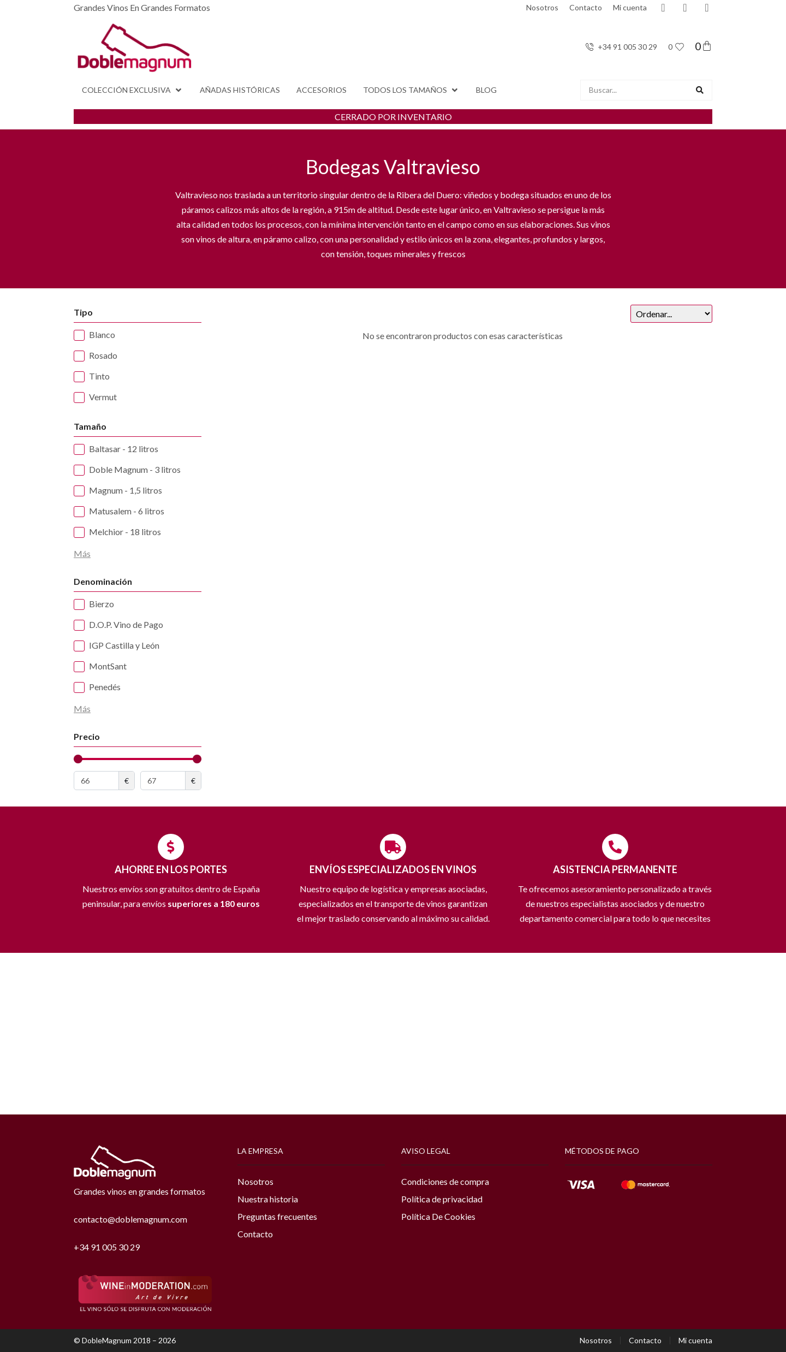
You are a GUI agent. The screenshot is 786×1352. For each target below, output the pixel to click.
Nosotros (542, 7)
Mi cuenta (630, 7)
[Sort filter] (671, 314)
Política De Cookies (438, 1216)
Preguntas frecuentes (277, 1216)
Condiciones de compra (445, 1181)
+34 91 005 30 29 (107, 1247)
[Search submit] (700, 90)
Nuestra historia (267, 1199)
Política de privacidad (442, 1199)
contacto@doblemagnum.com (130, 1219)
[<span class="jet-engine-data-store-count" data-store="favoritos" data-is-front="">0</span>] (679, 47)
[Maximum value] (162, 780)
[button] (133, 90)
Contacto (585, 7)
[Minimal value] (137, 759)
